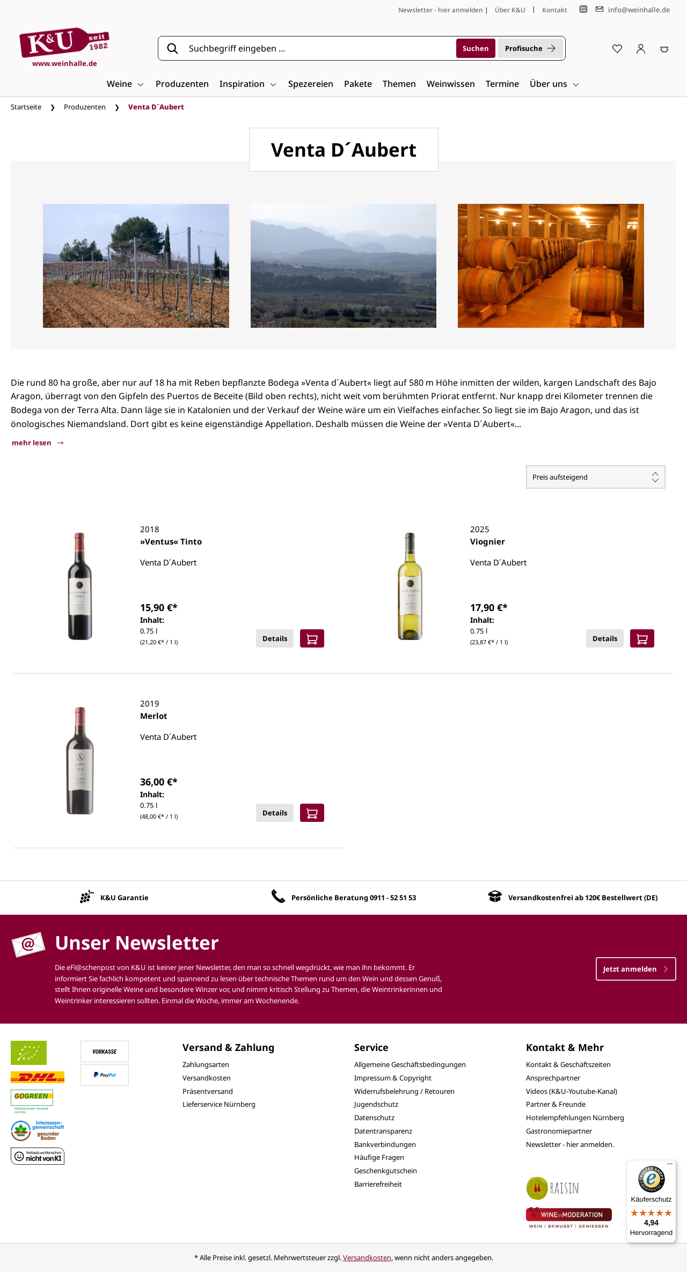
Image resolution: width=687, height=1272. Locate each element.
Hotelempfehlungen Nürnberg (575, 1117)
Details (274, 638)
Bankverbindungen (385, 1144)
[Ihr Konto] (641, 48)
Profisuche (530, 48)
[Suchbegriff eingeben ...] (319, 48)
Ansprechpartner (553, 1078)
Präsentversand (207, 1091)
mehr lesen (37, 442)
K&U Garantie (124, 897)
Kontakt (554, 9)
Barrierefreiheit (378, 1184)
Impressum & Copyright (393, 1078)
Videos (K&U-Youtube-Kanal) (571, 1091)
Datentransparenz (383, 1131)
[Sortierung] (596, 477)
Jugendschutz (376, 1104)
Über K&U (510, 9)
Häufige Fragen (379, 1157)
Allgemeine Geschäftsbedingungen (410, 1064)
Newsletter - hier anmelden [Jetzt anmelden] (440, 9)
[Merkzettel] (617, 48)
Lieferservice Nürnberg (218, 1104)
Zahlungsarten (205, 1064)
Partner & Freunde (556, 1104)
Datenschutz (374, 1117)
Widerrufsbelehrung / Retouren (404, 1091)
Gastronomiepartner (559, 1131)
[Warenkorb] (664, 48)
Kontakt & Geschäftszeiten (568, 1064)
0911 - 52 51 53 (393, 897)
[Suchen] (475, 48)
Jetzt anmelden (636, 969)
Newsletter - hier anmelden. (570, 1144)
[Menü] (669, 1166)
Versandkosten (206, 1078)
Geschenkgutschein (385, 1170)
